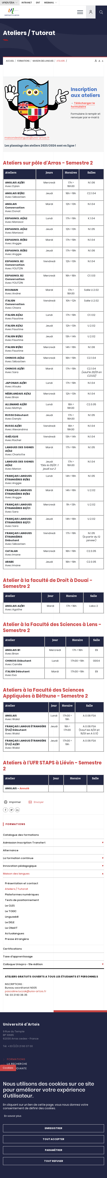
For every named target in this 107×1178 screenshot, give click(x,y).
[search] (101, 12)
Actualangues (14, 933)
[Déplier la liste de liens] (102, 843)
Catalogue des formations (21, 835)
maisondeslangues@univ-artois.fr (27, 138)
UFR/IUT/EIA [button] (8, 2)
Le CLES (10, 905)
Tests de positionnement (22, 900)
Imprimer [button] (12, 802)
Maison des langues (43, 60)
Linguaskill (11, 917)
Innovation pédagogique (20, 866)
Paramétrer (53, 1151)
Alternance (10, 850)
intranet (27, 2)
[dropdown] (91, 12)
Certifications (12, 949)
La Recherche (17, 1064)
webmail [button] (49, 2)
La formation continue (18, 858)
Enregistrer (53, 1129)
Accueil (10, 60)
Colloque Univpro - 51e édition (23, 964)
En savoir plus (12, 1117)
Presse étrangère (17, 939)
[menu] (80, 12)
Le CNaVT (11, 928)
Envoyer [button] (36, 802)
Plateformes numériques (22, 894)
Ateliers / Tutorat (16, 889)
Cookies (8, 1069)
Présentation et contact (21, 883)
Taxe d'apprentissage (18, 956)
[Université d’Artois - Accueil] (12, 12)
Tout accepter (53, 1140)
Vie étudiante (17, 1068)
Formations (16, 1059)
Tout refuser (53, 1162)
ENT (38, 2)
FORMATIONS (23, 60)
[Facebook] (5, 809)
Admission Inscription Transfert (24, 842)
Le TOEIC (10, 911)
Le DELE (9, 922)
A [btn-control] (96, 61)
